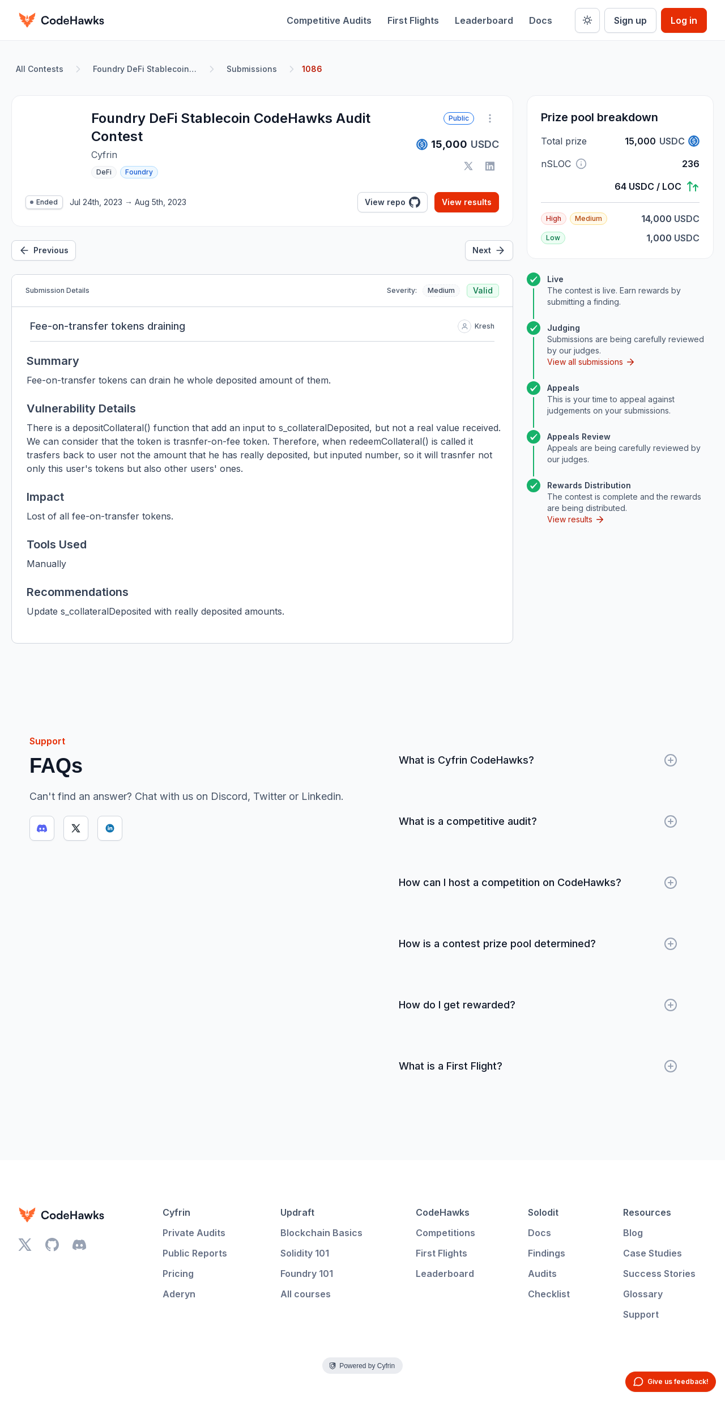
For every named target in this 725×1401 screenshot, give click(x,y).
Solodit (543, 1212)
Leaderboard (484, 20)
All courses (305, 1294)
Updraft (297, 1212)
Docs (540, 20)
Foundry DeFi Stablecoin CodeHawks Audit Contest (147, 69)
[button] (581, 163)
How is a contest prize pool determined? (538, 944)
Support (641, 1314)
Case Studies (652, 1253)
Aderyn (179, 1294)
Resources (647, 1212)
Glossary (643, 1294)
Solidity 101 (304, 1253)
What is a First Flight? (538, 1066)
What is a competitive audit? (538, 821)
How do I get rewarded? (538, 1005)
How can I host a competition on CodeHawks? (538, 882)
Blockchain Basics (321, 1232)
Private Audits (194, 1232)
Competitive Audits (329, 20)
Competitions (445, 1232)
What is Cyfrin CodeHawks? (538, 760)
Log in (684, 20)
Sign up (630, 20)
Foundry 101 (306, 1273)
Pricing (178, 1273)
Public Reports (195, 1253)
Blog (633, 1232)
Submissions (252, 69)
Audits (542, 1273)
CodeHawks (443, 1212)
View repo (392, 202)
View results (467, 202)
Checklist (549, 1294)
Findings (546, 1253)
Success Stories (659, 1273)
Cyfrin (176, 1212)
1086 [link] (312, 69)
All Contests (39, 69)
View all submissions (591, 362)
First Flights (413, 20)
